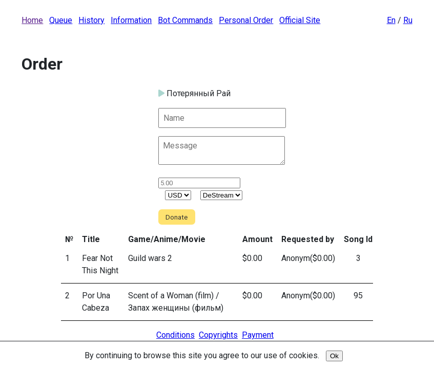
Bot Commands (185, 20)
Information (131, 20)
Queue (60, 20)
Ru (407, 20)
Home (32, 20)
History (91, 20)
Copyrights (218, 335)
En (391, 20)
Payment (258, 335)
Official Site (299, 20)
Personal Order (246, 20)
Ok (334, 356)
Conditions (175, 335)
